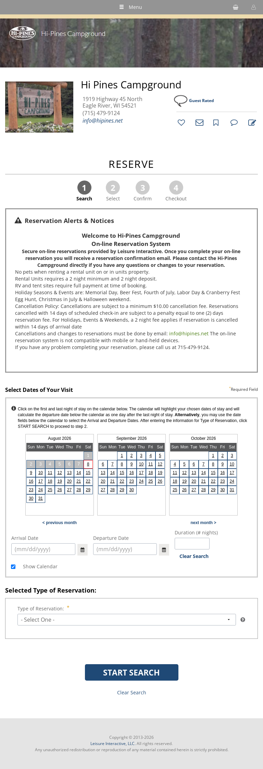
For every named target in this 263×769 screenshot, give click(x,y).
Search (84, 191)
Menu (130, 7)
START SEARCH (131, 672)
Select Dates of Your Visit (131, 390)
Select (113, 191)
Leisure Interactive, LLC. (113, 743)
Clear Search (194, 556)
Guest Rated (201, 100)
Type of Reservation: (41, 608)
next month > (203, 522)
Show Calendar (40, 566)
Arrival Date (24, 538)
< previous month (59, 522)
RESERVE (131, 164)
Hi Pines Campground (131, 84)
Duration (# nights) (196, 532)
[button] (253, 7)
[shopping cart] (235, 7)
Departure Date (111, 538)
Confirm (143, 191)
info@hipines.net (103, 120)
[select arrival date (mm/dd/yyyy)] (43, 549)
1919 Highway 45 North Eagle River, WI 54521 (112, 102)
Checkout (176, 191)
